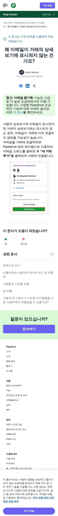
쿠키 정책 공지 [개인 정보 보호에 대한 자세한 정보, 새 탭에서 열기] (41, 497)
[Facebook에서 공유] (21, 86)
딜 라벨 (7, 290)
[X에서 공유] (34, 86)
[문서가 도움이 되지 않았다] (23, 239)
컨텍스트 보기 (11, 265)
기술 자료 (7, 22)
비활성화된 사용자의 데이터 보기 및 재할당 (28, 274)
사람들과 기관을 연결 (16, 283)
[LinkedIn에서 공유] (27, 86)
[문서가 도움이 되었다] (6, 239)
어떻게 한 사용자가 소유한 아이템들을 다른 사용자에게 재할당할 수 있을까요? (28, 300)
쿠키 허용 (29, 511)
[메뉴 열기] (5, 5)
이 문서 (18, 112)
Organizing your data (25, 22)
